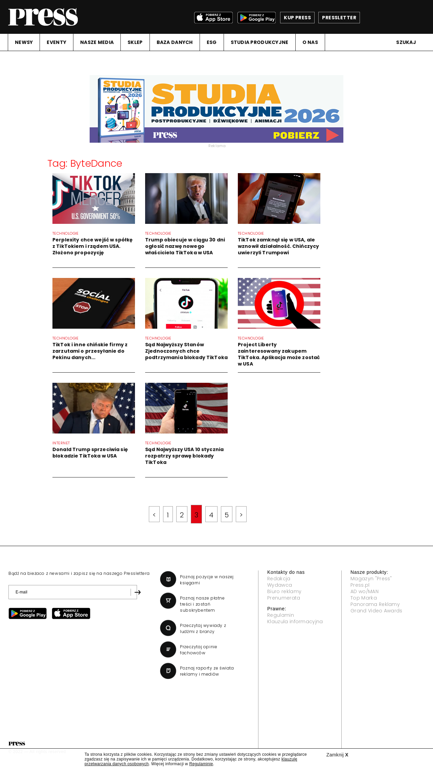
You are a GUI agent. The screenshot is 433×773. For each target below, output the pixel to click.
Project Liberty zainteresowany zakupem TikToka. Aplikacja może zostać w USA (279, 354)
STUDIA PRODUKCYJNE (260, 42)
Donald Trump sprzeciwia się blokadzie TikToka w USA (90, 452)
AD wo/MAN (364, 591)
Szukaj (406, 42)
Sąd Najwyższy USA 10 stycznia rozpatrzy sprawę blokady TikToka (184, 456)
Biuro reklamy (284, 591)
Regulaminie (201, 764)
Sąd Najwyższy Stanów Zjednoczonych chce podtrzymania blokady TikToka (186, 351)
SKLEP (135, 42)
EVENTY (56, 42)
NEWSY (24, 42)
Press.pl (360, 585)
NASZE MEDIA (97, 42)
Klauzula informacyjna (295, 621)
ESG (212, 42)
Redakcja (279, 578)
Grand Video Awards (376, 610)
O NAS (310, 42)
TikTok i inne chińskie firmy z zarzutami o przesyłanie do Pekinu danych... (90, 351)
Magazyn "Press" (371, 578)
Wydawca (279, 585)
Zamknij (337, 754)
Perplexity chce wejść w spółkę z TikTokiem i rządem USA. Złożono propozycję (92, 246)
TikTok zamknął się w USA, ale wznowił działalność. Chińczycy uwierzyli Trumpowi (278, 246)
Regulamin (280, 615)
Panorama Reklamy (375, 604)
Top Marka (363, 597)
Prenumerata (283, 597)
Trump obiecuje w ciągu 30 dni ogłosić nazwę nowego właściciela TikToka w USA (185, 246)
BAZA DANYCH (175, 42)
